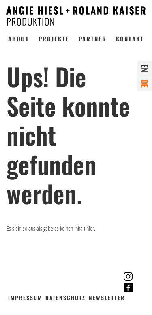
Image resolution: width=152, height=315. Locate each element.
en (145, 68)
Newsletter (107, 297)
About (18, 38)
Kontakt (130, 38)
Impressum (25, 297)
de (145, 84)
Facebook (128, 287)
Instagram (128, 276)
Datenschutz (65, 297)
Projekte (54, 38)
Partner (93, 38)
